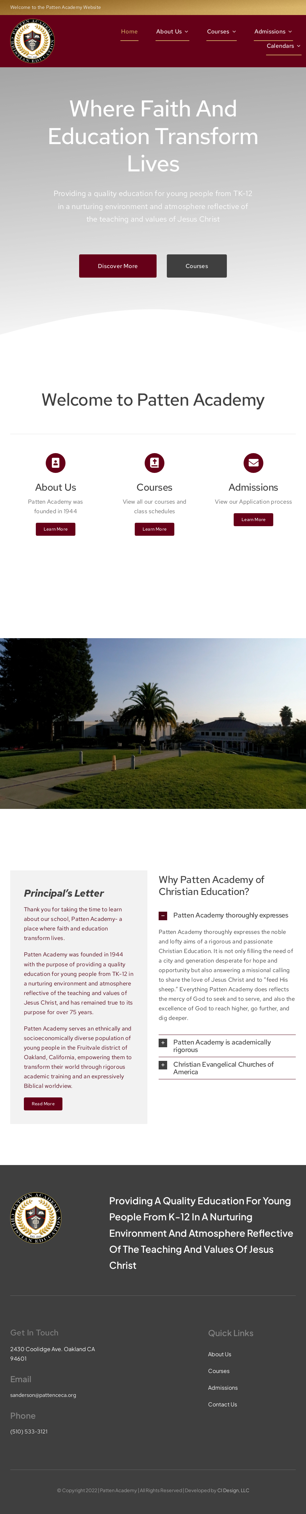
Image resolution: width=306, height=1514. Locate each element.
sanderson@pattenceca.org (43, 1395)
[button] (227, 916)
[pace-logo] (32, 21)
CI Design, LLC (233, 1490)
